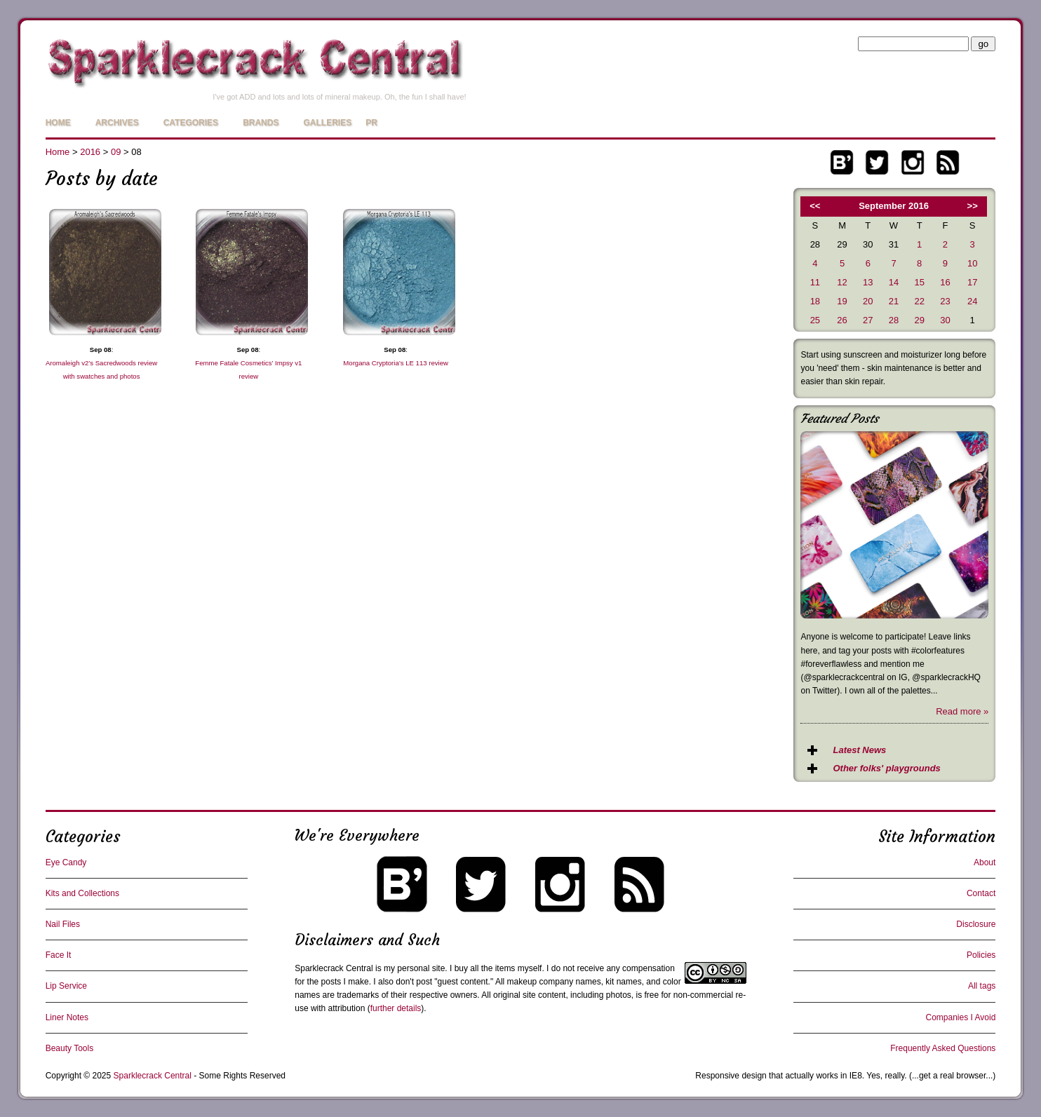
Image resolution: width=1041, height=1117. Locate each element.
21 (894, 301)
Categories (190, 123)
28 (894, 320)
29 (919, 320)
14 (894, 282)
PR (371, 123)
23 (945, 301)
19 (842, 301)
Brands (260, 123)
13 (868, 282)
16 (945, 282)
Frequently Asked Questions (942, 1048)
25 (815, 320)
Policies (981, 955)
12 (842, 282)
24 (972, 301)
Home (58, 123)
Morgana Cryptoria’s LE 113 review (395, 363)
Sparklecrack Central (333, 968)
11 (815, 282)
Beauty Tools (70, 1048)
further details (396, 1008)
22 (919, 301)
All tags (981, 986)
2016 (90, 152)
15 (919, 282)
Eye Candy (66, 862)
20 (868, 301)
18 (815, 301)
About (984, 862)
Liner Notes (67, 1017)
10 (972, 263)
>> (972, 206)
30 (945, 320)
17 (972, 282)
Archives (117, 123)
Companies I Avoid (960, 1017)
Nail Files (63, 924)
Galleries (327, 123)
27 (868, 320)
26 (842, 320)
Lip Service (66, 986)
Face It (59, 955)
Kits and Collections (82, 893)
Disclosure (975, 924)
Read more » (962, 711)
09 (116, 152)
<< (815, 206)
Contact (981, 893)
